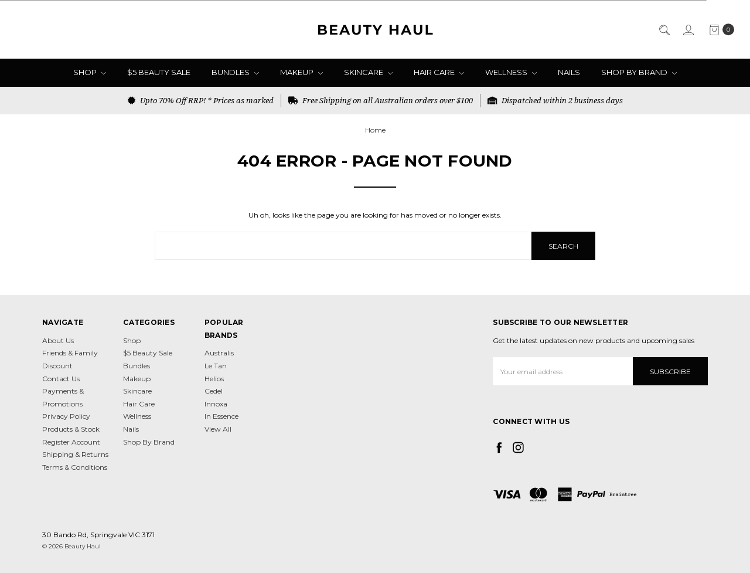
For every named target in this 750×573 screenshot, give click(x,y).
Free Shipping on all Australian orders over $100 (380, 100)
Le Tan (215, 365)
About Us (58, 340)
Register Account (71, 442)
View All (217, 429)
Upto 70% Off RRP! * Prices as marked (201, 100)
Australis (219, 352)
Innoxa (215, 403)
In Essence (221, 416)
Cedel (213, 390)
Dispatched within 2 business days (555, 100)
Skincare (368, 72)
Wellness (511, 72)
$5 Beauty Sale (158, 72)
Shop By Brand (639, 72)
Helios (214, 378)
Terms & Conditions (74, 467)
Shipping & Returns (75, 454)
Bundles (235, 72)
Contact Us (61, 378)
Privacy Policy (66, 416)
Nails (569, 72)
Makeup (301, 72)
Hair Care (439, 72)
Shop (89, 72)
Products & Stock (71, 429)
